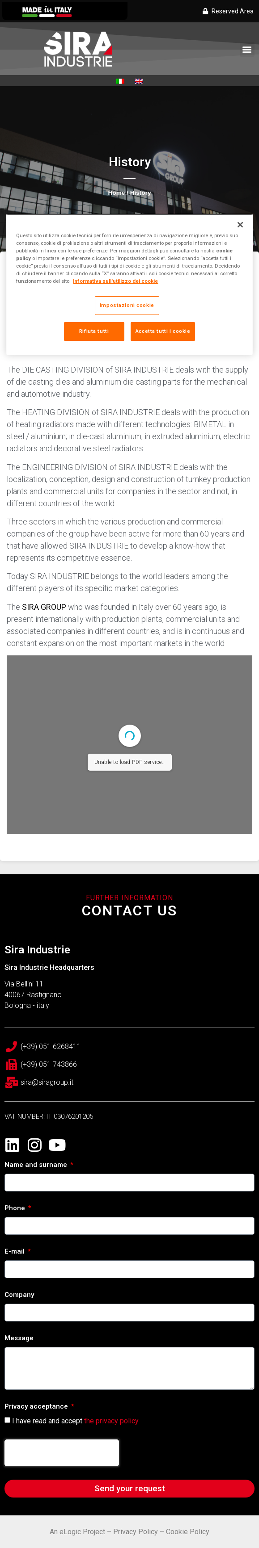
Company (19, 1295)
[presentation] (61, 1452)
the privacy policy (111, 1421)
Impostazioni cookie (127, 305)
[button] (247, 49)
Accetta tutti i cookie (163, 331)
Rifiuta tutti (94, 331)
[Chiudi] (240, 225)
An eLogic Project (77, 1531)
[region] (129, 284)
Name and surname (36, 1165)
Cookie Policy (187, 1531)
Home (116, 192)
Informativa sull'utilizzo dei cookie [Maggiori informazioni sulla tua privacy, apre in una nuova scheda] (115, 281)
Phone (15, 1208)
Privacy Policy (135, 1531)
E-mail (15, 1251)
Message (19, 1338)
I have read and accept (75, 1421)
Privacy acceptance (37, 1406)
